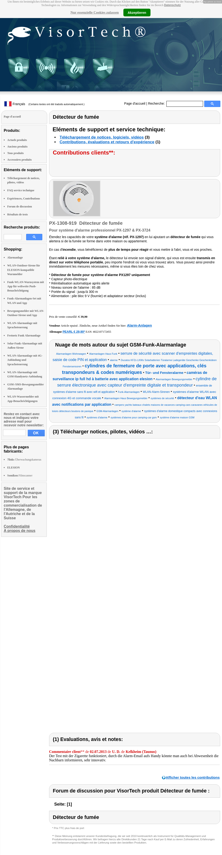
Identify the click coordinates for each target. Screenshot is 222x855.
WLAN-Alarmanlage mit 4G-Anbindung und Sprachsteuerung (25, 360)
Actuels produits (17, 140)
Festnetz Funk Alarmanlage (23, 335)
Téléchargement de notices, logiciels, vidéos (102, 137)
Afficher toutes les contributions (193, 777)
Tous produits (15, 153)
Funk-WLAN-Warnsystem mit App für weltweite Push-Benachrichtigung (25, 286)
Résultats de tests (17, 214)
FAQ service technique (20, 190)
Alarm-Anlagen (139, 325)
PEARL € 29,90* (74, 331)
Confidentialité (17, 526)
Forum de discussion (19, 206)
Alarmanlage (15, 257)
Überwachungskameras (24, 459)
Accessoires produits (19, 159)
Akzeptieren (137, 12)
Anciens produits (17, 146)
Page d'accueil (134, 103)
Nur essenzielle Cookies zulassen (94, 12)
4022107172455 (102, 331)
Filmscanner (19, 475)
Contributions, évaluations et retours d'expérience (107, 142)
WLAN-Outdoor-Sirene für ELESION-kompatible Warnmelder (23, 270)
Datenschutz (172, 5)
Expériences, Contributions (23, 198)
